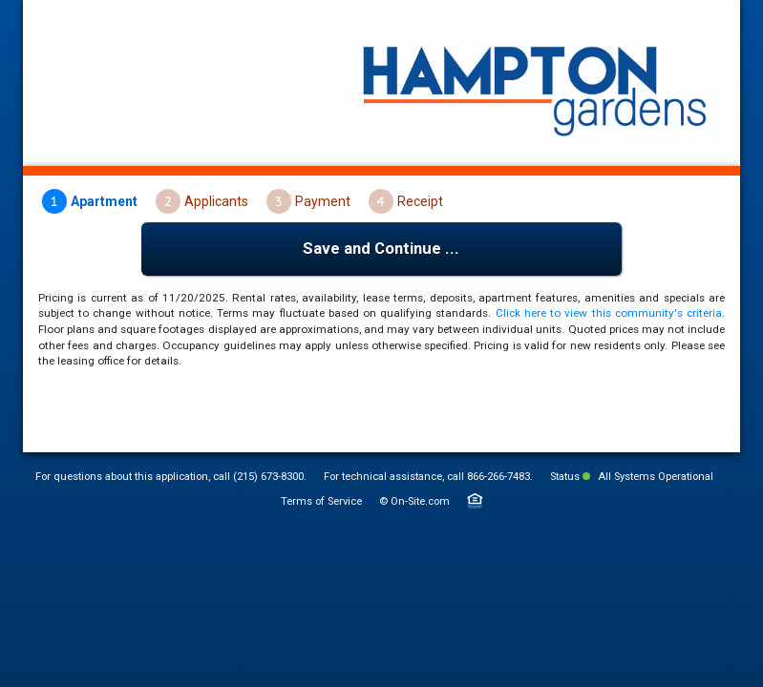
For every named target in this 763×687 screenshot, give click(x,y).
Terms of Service (321, 501)
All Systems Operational (648, 476)
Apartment (104, 201)
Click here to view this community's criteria (609, 313)
